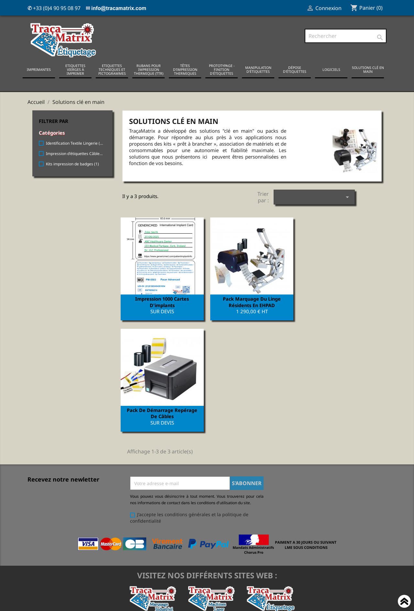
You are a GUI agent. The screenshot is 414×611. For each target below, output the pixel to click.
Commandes (207, 534)
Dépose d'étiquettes (294, 69)
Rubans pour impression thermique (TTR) (148, 69)
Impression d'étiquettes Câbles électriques (75, 153)
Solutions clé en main (368, 69)
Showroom (38, 575)
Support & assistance (50, 592)
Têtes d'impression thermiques (185, 69)
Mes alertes (206, 560)
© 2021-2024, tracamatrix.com (207, 602)
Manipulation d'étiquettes (258, 69)
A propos (37, 558)
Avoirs (200, 543)
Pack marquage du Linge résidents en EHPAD (252, 301)
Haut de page (404, 602)
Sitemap (36, 583)
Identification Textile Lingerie (75, 143)
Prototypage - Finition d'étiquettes (221, 69)
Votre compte (215, 517)
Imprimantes (39, 69)
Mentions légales (46, 534)
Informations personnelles (222, 526)
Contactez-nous (44, 566)
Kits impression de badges (72, 164)
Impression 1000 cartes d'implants (162, 301)
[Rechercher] (346, 36)
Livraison (37, 526)
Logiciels (331, 69)
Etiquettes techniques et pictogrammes (112, 69)
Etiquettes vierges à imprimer (75, 69)
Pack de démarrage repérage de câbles (341, 301)
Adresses (203, 551)
